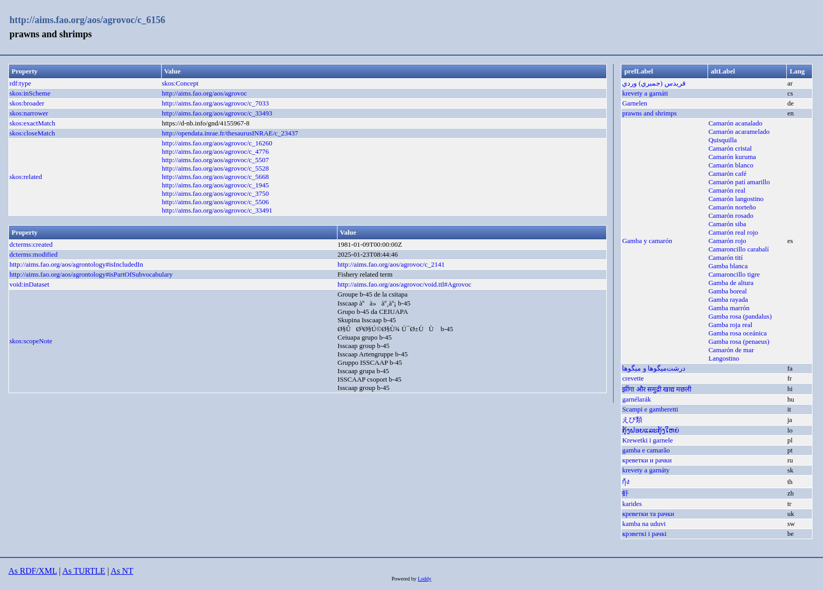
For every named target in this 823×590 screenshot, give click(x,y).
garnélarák (636, 399)
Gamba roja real (731, 325)
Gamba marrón (729, 308)
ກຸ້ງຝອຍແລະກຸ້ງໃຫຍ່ (650, 430)
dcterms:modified (33, 254)
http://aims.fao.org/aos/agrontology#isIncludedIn (76, 264)
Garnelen (634, 103)
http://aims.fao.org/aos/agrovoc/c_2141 (391, 264)
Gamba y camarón (647, 241)
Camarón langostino (736, 199)
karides (632, 504)
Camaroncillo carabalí (739, 249)
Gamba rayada (728, 299)
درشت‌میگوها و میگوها (653, 368)
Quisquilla (723, 140)
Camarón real (727, 190)
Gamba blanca (728, 266)
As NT (122, 570)
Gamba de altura (731, 283)
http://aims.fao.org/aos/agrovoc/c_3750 (215, 193)
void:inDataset (29, 284)
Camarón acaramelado (739, 131)
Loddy (424, 579)
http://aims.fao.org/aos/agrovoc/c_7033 (215, 103)
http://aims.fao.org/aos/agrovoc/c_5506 (215, 202)
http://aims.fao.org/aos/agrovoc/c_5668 (215, 177)
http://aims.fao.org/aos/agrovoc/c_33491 (217, 210)
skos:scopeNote (30, 341)
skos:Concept (180, 83)
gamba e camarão (646, 450)
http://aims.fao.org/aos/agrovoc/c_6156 (87, 20)
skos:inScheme (29, 93)
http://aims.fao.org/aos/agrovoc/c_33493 (217, 113)
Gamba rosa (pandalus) (740, 316)
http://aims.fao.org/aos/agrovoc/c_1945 (215, 185)
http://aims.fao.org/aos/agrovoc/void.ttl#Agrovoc (404, 284)
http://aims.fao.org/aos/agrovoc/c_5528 (215, 168)
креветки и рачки (646, 460)
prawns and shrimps (649, 113)
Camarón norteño (732, 207)
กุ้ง (625, 482)
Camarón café (728, 173)
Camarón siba (727, 224)
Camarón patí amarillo (739, 182)
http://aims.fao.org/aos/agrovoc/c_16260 (217, 143)
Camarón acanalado (736, 123)
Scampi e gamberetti (650, 409)
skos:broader (26, 103)
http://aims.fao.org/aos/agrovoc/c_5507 (215, 160)
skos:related (25, 177)
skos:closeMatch (32, 133)
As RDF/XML (32, 570)
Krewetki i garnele (647, 440)
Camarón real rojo (733, 232)
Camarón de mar (731, 350)
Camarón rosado (731, 215)
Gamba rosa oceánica (738, 333)
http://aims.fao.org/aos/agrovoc (204, 93)
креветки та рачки (648, 514)
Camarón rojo (727, 241)
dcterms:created (30, 244)
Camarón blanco (731, 165)
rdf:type (20, 83)
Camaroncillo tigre (734, 274)
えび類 (632, 420)
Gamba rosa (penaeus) (739, 341)
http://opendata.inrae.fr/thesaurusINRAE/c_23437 (230, 133)
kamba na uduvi (644, 524)
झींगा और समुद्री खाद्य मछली (656, 389)
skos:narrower (28, 113)
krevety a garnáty (645, 470)
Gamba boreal (728, 291)
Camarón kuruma (732, 157)
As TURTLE (83, 570)
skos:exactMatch (32, 123)
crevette (632, 378)
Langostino (724, 358)
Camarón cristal (730, 148)
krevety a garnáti (645, 93)
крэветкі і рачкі (644, 534)
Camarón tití (726, 257)
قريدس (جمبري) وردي (653, 83)
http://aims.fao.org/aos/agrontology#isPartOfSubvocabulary (91, 274)
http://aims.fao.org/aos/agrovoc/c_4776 (215, 151)
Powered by (405, 579)
